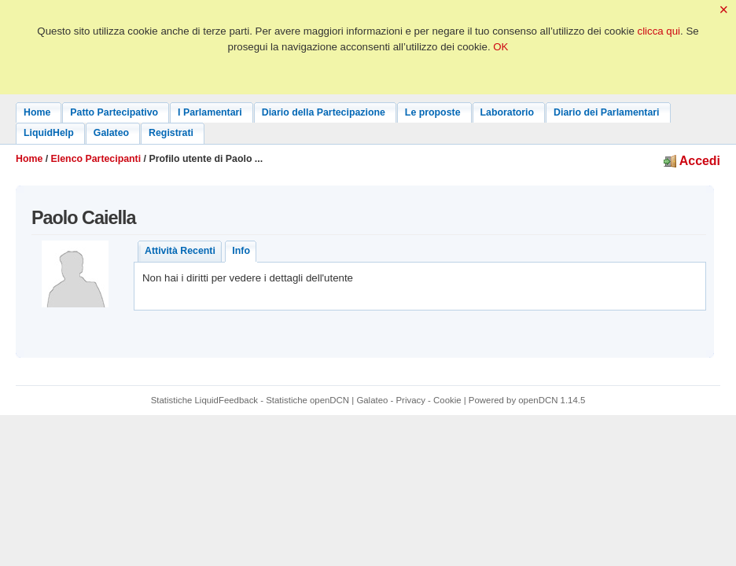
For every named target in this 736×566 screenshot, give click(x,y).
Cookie (447, 400)
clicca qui (659, 31)
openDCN (538, 400)
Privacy (410, 400)
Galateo (372, 400)
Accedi (692, 160)
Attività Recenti (180, 250)
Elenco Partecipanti (96, 158)
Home (29, 158)
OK (500, 47)
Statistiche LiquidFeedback (204, 400)
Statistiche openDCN (307, 400)
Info (241, 250)
